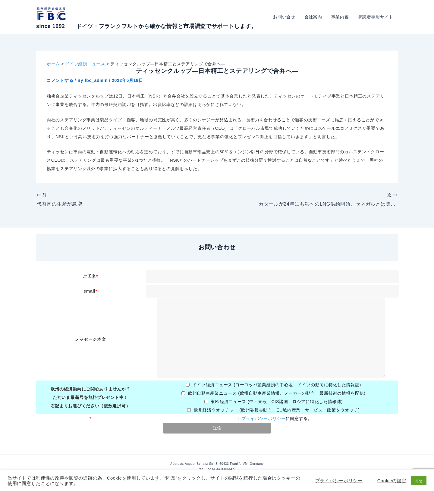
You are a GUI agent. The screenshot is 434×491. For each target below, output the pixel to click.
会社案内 (315, 16)
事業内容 (341, 16)
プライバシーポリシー (263, 418)
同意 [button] (419, 480)
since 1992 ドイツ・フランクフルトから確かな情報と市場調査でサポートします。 (146, 26)
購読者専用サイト (376, 16)
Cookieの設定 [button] (392, 480)
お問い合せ (286, 16)
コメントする (60, 80)
